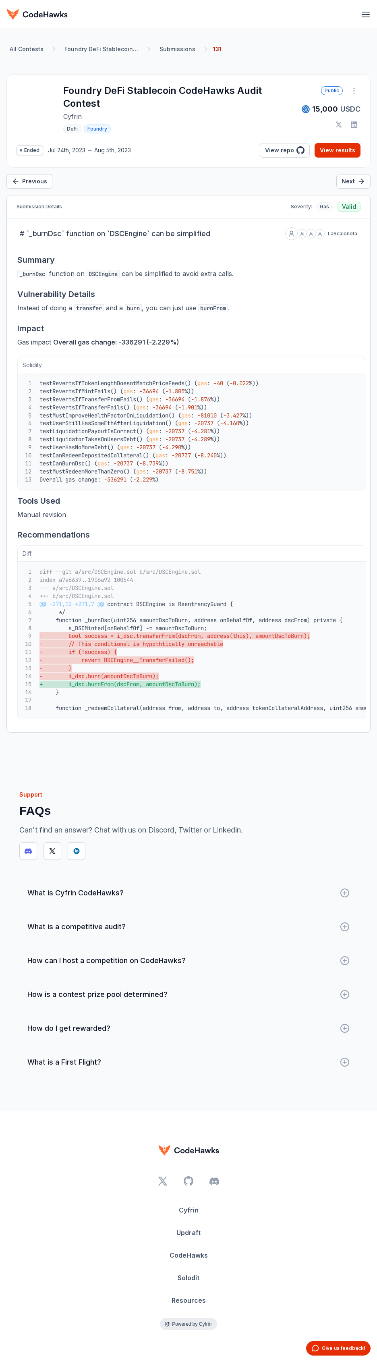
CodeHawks (189, 1255)
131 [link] (217, 49)
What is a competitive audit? (188, 927)
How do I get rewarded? (188, 1028)
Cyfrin (189, 1210)
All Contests (27, 49)
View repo (284, 150)
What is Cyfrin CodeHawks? (188, 893)
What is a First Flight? (188, 1062)
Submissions (177, 49)
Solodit (188, 1278)
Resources (189, 1300)
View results (337, 150)
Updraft (188, 1233)
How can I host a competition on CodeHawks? (188, 960)
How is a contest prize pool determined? (188, 994)
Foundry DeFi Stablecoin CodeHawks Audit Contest (103, 49)
